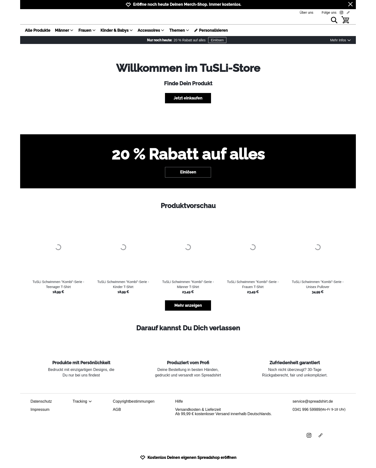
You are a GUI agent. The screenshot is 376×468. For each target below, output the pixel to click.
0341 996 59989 (319, 409)
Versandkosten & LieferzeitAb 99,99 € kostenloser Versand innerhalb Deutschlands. (223, 411)
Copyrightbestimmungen (133, 401)
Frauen (87, 30)
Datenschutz (41, 401)
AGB (117, 409)
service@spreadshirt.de (313, 401)
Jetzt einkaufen (188, 98)
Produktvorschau (188, 206)
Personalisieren (211, 30)
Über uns (306, 12)
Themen (179, 30)
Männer (64, 30)
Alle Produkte (37, 30)
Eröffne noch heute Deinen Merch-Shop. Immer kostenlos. (187, 4)
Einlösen (217, 40)
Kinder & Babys (116, 30)
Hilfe (179, 401)
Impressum (39, 409)
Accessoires (151, 30)
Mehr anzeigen (188, 305)
